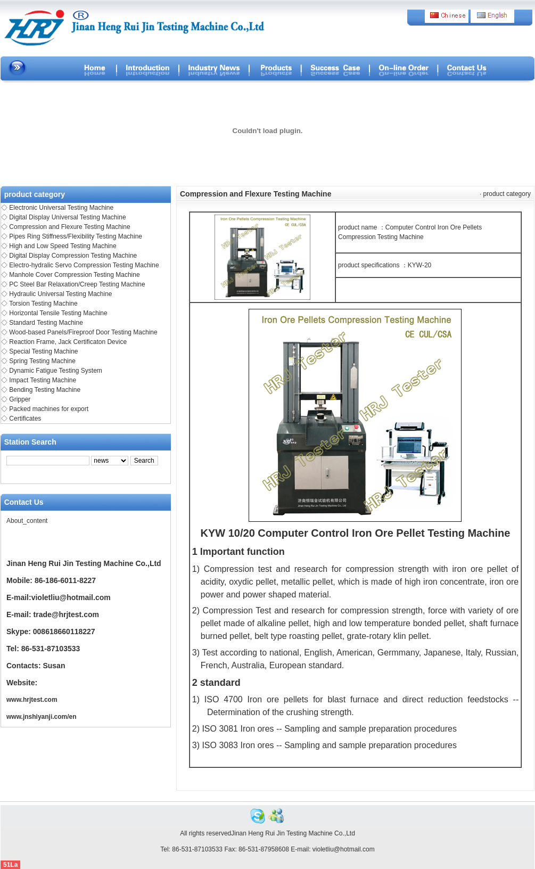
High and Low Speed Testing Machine (62, 246)
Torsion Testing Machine (43, 303)
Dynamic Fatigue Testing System (55, 370)
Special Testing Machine (43, 351)
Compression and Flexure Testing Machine (69, 227)
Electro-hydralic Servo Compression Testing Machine (84, 265)
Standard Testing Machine (46, 322)
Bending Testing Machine (44, 389)
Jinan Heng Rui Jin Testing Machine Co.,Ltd (293, 833)
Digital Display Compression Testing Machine (73, 255)
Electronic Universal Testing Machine (61, 207)
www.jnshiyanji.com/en (41, 716)
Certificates (25, 418)
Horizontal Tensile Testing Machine (58, 313)
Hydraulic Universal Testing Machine (60, 294)
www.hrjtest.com (31, 699)
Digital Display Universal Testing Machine (67, 217)
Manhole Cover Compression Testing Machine (74, 274)
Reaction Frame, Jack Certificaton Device (68, 342)
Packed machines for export (48, 409)
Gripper (19, 399)
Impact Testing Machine (42, 380)
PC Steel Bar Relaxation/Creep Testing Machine (77, 284)
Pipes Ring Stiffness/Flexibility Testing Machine (75, 236)
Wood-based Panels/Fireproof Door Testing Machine (83, 332)
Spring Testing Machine (42, 361)
